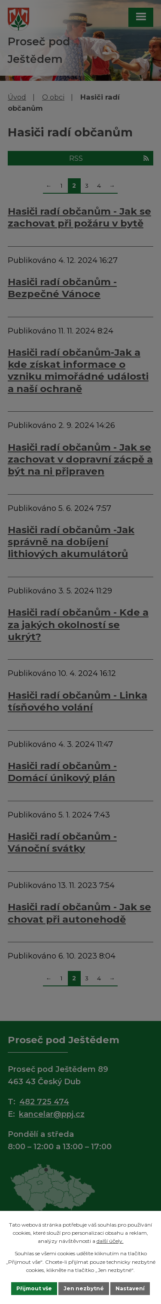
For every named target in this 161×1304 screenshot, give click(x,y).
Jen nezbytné (84, 1288)
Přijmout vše (34, 1288)
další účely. (110, 1241)
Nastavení (130, 1288)
